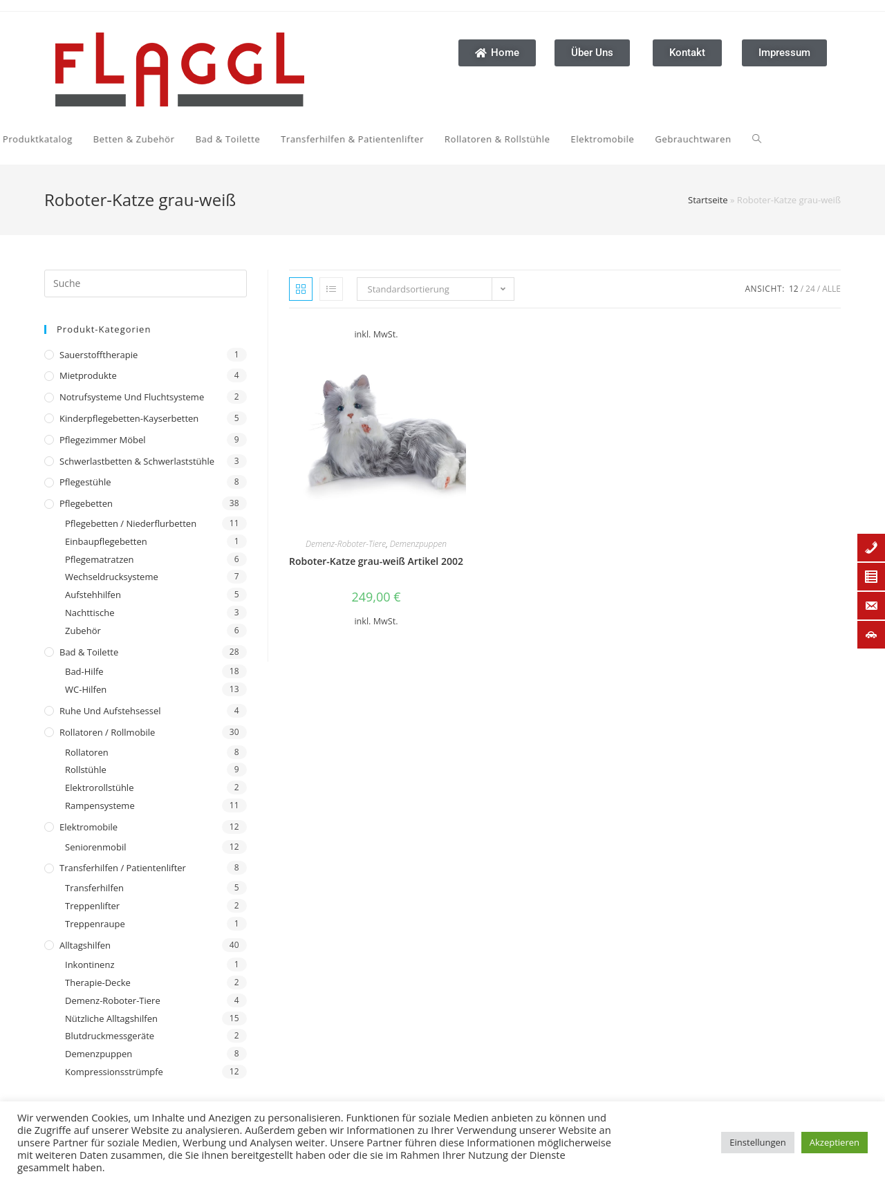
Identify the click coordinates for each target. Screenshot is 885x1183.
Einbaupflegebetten (106, 541)
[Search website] (553, 139)
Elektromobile (88, 827)
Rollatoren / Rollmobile (107, 732)
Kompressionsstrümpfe (114, 1071)
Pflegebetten (86, 503)
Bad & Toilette (88, 652)
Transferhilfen (94, 888)
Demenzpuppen (98, 1053)
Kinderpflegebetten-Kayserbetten (128, 418)
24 (810, 289)
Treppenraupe (95, 923)
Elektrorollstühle (99, 787)
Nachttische (89, 612)
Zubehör (83, 630)
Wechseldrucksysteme (111, 576)
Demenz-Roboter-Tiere (112, 1000)
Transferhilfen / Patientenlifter (122, 867)
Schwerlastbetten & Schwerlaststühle (136, 461)
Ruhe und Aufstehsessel (110, 711)
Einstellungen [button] (757, 1142)
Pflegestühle (85, 482)
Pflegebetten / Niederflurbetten (130, 523)
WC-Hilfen (85, 689)
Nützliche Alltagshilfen (111, 1018)
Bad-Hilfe (84, 671)
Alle (831, 289)
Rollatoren (87, 752)
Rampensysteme (100, 805)
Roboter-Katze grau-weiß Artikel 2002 (376, 561)
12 (794, 289)
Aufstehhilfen (93, 594)
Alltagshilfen (85, 945)
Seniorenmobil (95, 847)
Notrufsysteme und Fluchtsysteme (131, 397)
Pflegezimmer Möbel (102, 440)
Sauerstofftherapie (98, 354)
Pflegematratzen (99, 559)
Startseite (708, 200)
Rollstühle (85, 769)
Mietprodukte (88, 375)
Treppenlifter (92, 906)
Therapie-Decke (98, 982)
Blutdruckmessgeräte (109, 1036)
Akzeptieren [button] (834, 1142)
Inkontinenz (89, 964)
